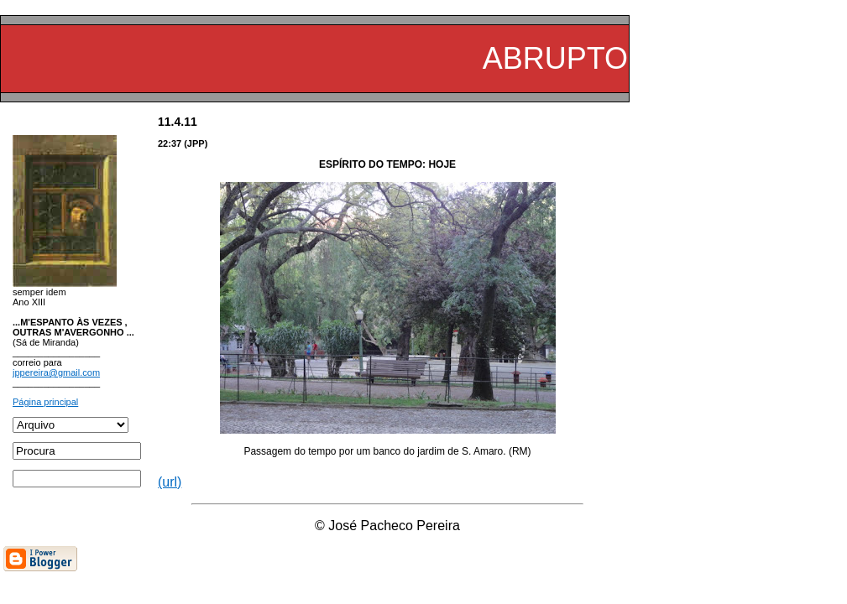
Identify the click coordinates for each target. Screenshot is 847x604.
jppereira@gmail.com (56, 372)
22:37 (169, 143)
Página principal (45, 402)
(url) (169, 482)
